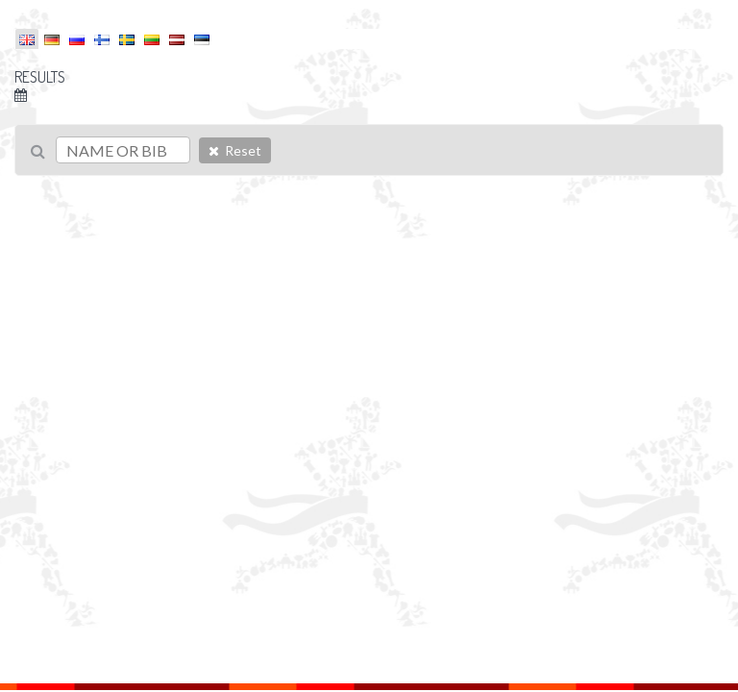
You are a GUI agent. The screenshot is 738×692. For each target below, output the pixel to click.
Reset (235, 150)
